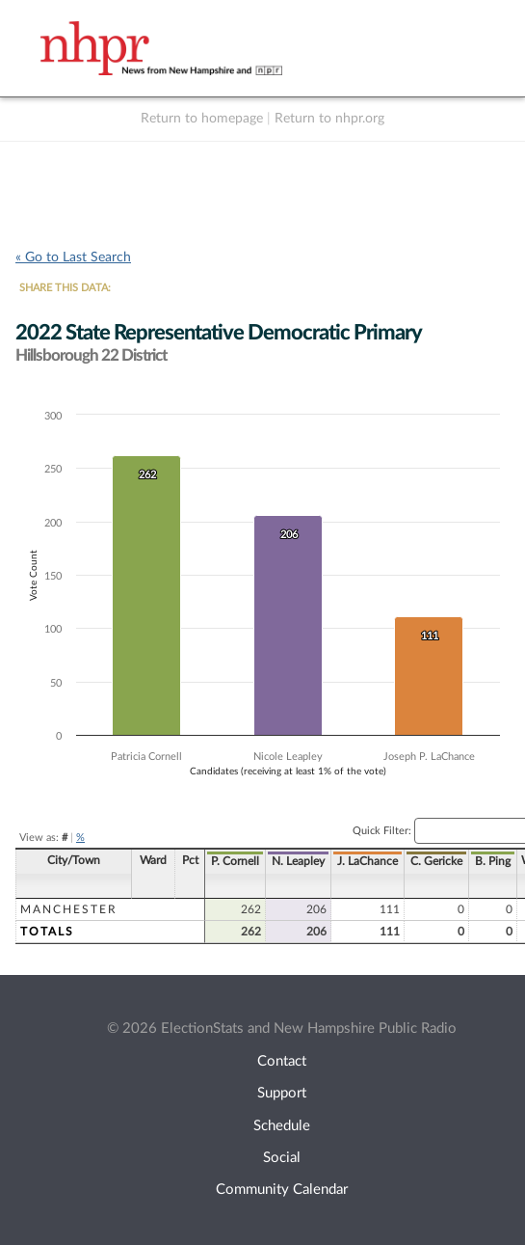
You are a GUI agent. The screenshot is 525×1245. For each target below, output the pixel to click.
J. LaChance (367, 861)
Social (282, 1157)
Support (281, 1093)
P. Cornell (235, 861)
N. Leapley (298, 861)
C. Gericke (436, 861)
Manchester (69, 909)
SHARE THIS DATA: (65, 288)
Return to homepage (202, 118)
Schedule (281, 1126)
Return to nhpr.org (329, 118)
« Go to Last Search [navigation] (73, 257)
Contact (281, 1061)
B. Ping (493, 861)
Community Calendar (282, 1189)
